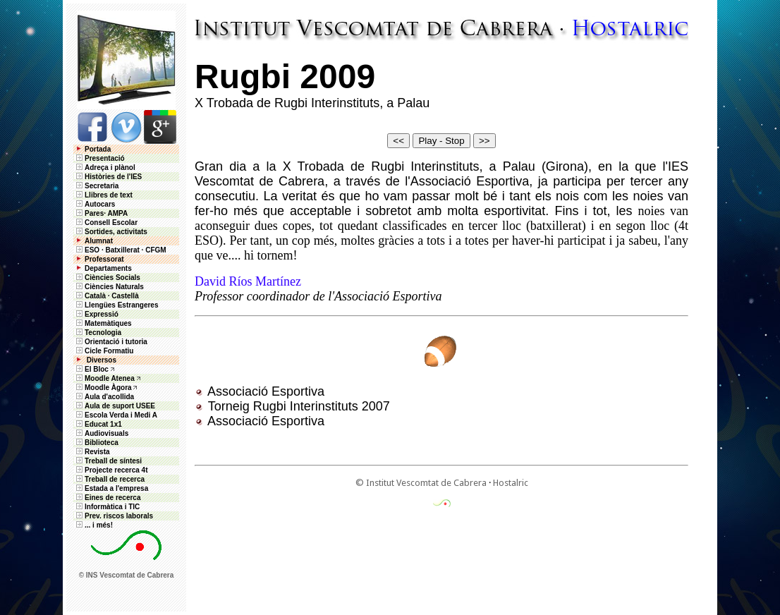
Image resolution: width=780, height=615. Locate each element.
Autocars (100, 204)
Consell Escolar (106, 222)
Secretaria (96, 186)
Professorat (99, 259)
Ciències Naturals (109, 287)
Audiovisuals (101, 433)
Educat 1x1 (98, 424)
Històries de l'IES (108, 177)
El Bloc (91, 369)
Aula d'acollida (104, 397)
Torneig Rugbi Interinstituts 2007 (299, 406)
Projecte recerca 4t (111, 470)
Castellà (124, 296)
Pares (94, 213)
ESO (86, 250)
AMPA (117, 213)
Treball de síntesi (108, 461)
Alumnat (99, 241)
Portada (92, 149)
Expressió (96, 314)
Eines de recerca (107, 497)
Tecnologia (97, 332)
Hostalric (510, 482)
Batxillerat (122, 250)
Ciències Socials (107, 277)
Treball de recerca (109, 479)
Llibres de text (103, 195)
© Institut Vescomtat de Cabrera (421, 482)
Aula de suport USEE (114, 406)
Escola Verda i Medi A (115, 415)
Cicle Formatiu (103, 351)
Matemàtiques (103, 323)
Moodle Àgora (108, 387)
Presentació (99, 158)
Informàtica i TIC (107, 507)
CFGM (155, 250)
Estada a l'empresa (111, 488)
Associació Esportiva (265, 391)
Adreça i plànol (104, 167)
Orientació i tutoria (110, 342)
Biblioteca (96, 442)
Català (95, 296)
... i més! (93, 525)
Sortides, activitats (116, 232)
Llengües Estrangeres (116, 305)
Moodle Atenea (110, 378)
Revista (92, 452)
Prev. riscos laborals (113, 516)
